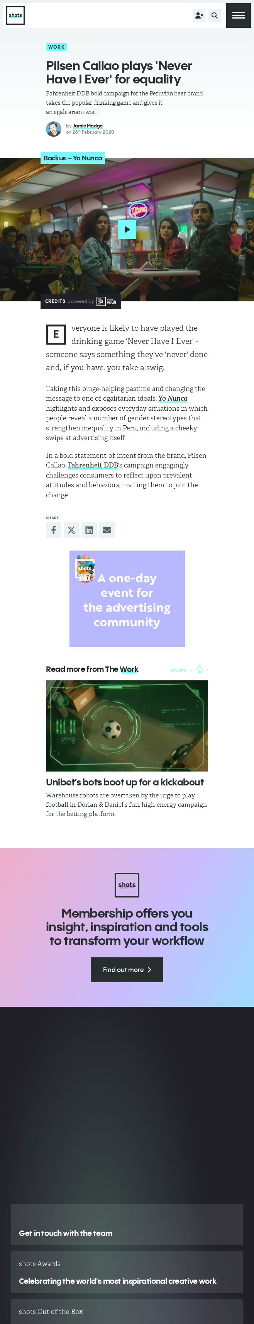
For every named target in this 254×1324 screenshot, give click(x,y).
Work (56, 47)
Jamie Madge (88, 126)
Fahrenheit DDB (93, 465)
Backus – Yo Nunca (73, 158)
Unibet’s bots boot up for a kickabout (124, 782)
